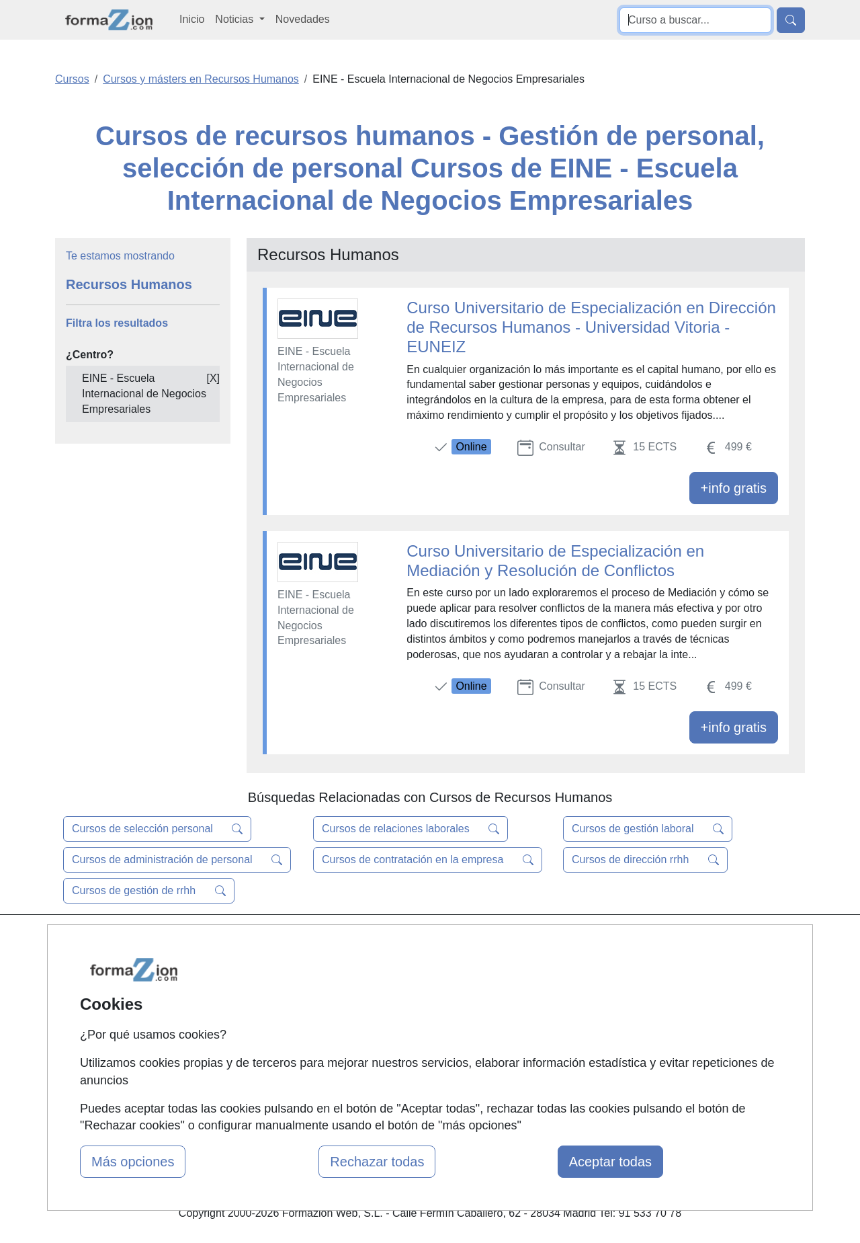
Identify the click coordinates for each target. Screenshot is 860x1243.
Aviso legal (538, 994)
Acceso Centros (295, 1047)
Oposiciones (414, 1078)
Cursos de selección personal (157, 829)
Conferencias (416, 1010)
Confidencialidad (552, 968)
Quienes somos (294, 968)
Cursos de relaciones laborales (410, 829)
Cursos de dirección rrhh (645, 860)
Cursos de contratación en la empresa (427, 860)
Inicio (191, 19)
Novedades (302, 19)
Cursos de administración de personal (177, 860)
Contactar (536, 943)
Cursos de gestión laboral (648, 829)
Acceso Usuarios (297, 1021)
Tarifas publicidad (299, 994)
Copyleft (532, 1021)
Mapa (270, 943)
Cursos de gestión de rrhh (149, 891)
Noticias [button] (235, 19)
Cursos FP (410, 984)
